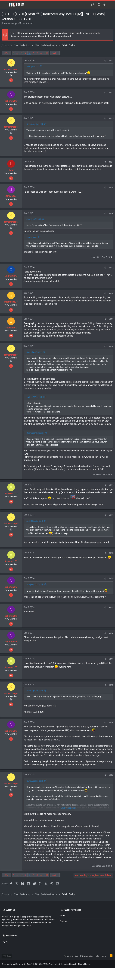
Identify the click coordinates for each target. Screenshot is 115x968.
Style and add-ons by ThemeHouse (74, 964)
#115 (111, 607)
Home (62, 915)
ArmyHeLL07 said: (34, 521)
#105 (111, 187)
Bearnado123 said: (35, 433)
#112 (111, 515)
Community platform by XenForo (29, 964)
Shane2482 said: (34, 352)
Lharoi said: (31, 237)
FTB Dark (7, 956)
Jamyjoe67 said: (33, 219)
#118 (111, 685)
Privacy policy (86, 956)
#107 (111, 267)
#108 (111, 293)
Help (97, 956)
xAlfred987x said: (34, 397)
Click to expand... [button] (69, 808)
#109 (111, 319)
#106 (111, 213)
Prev (7, 53)
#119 (111, 722)
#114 (111, 578)
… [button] (18, 53)
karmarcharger (11, 23)
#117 (111, 659)
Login (4, 941)
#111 (111, 485)
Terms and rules (71, 956)
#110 (111, 346)
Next (54, 53)
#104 (111, 162)
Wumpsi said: (32, 66)
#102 (111, 92)
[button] (5, 4)
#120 (111, 775)
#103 (111, 118)
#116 (111, 633)
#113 (111, 553)
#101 (111, 60)
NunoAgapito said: (34, 124)
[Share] (105, 60)
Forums (63, 921)
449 (46, 53)
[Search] (110, 4)
